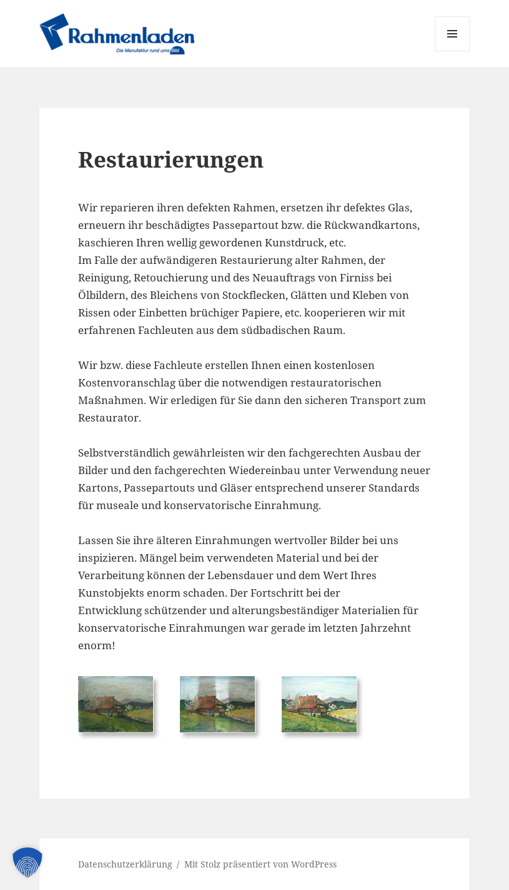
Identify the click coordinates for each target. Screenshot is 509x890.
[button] (27, 862)
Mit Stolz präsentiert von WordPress (260, 864)
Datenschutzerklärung (125, 864)
